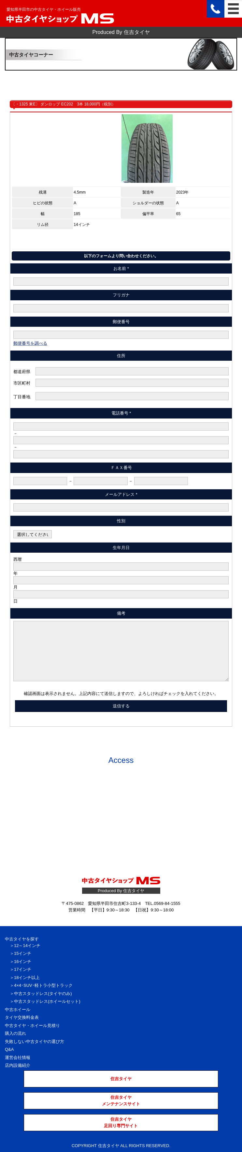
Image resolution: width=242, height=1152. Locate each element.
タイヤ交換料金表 (22, 1017)
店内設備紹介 (17, 1065)
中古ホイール (17, 1009)
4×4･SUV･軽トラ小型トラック (43, 985)
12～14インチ (27, 945)
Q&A (9, 1049)
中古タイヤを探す (22, 939)
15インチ (22, 953)
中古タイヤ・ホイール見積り (32, 1025)
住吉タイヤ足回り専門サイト (121, 1122)
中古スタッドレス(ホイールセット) (47, 1001)
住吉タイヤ (121, 1078)
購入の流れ (15, 1033)
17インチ (22, 969)
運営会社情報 (17, 1057)
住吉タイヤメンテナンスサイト (121, 1100)
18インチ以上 (27, 977)
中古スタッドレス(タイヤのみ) (43, 993)
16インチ (22, 961)
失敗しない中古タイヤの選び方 (34, 1041)
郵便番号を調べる (30, 343)
